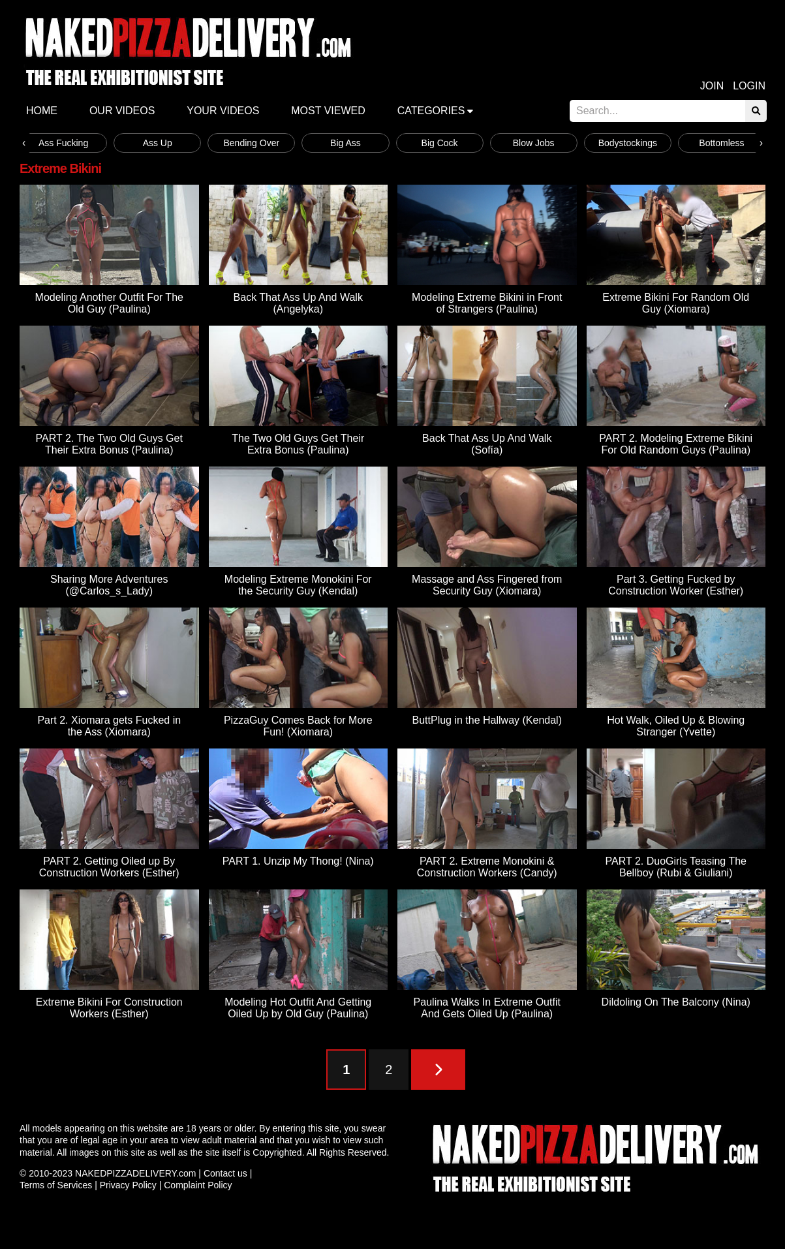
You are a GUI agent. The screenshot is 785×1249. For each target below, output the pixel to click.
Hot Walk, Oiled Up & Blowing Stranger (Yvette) (676, 726)
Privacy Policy (128, 1185)
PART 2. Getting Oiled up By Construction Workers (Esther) (109, 867)
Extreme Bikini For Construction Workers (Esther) (109, 1007)
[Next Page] (438, 1069)
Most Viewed (328, 110)
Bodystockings (627, 143)
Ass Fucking (63, 143)
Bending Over (252, 143)
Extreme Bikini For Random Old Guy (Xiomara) (675, 303)
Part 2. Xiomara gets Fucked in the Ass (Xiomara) (109, 726)
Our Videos (122, 110)
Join (712, 85)
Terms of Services (56, 1185)
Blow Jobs (534, 143)
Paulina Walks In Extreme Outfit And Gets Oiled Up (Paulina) (487, 1007)
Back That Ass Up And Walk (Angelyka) (298, 303)
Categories (431, 110)
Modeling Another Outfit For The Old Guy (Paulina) (109, 303)
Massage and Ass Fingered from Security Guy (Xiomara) (487, 585)
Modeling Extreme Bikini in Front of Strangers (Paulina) (487, 303)
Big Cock (440, 143)
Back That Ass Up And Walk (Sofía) (486, 444)
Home (41, 110)
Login (749, 85)
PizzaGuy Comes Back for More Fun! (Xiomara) (298, 726)
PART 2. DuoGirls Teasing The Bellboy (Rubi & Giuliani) (676, 867)
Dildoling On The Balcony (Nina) (676, 1002)
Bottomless (721, 143)
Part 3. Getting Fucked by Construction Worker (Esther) (675, 585)
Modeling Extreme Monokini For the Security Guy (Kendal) (298, 585)
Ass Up (157, 143)
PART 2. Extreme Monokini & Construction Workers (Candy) (487, 867)
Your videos (223, 110)
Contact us (225, 1173)
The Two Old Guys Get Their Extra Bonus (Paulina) (298, 444)
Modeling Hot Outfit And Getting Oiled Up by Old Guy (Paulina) (297, 1007)
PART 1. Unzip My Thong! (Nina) (298, 861)
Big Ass (345, 143)
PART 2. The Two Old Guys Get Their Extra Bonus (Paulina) (109, 444)
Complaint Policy (198, 1185)
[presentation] (24, 143)
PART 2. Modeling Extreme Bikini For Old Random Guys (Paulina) (675, 444)
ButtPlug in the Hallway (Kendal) (487, 720)
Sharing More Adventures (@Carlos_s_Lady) (109, 585)
